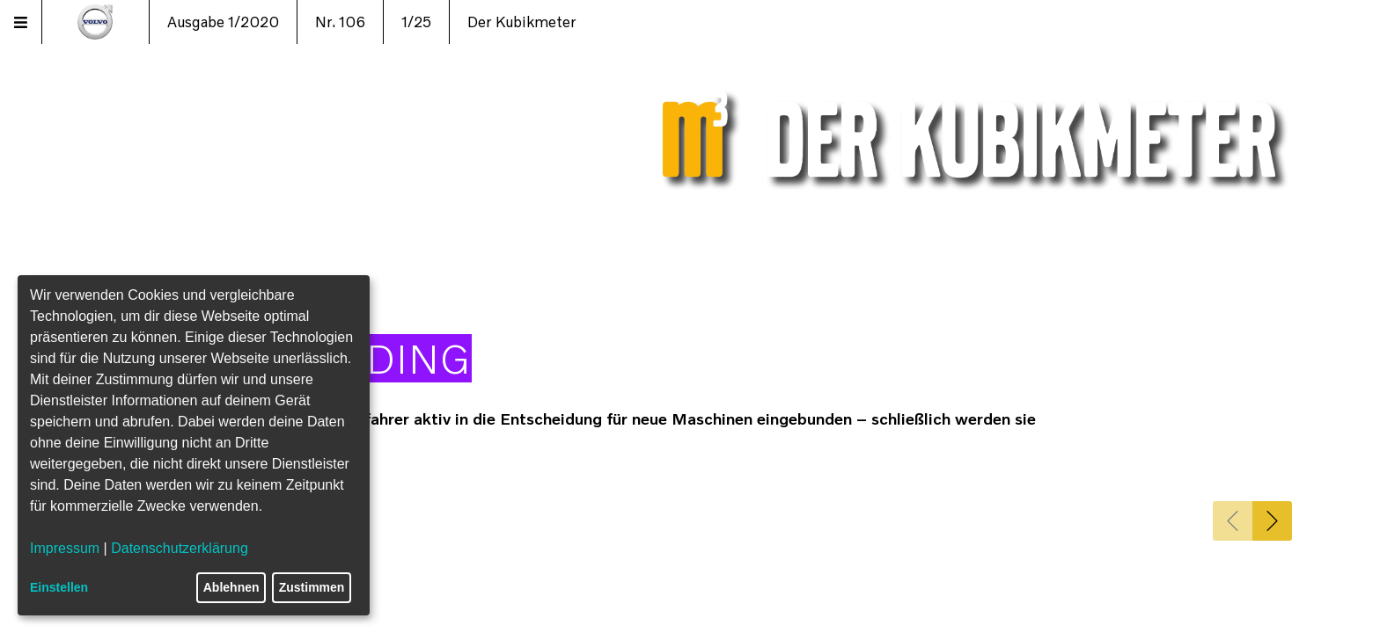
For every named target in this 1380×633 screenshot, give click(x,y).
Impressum (64, 548)
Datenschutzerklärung (179, 548)
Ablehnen (231, 587)
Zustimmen (312, 587)
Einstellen (59, 587)
